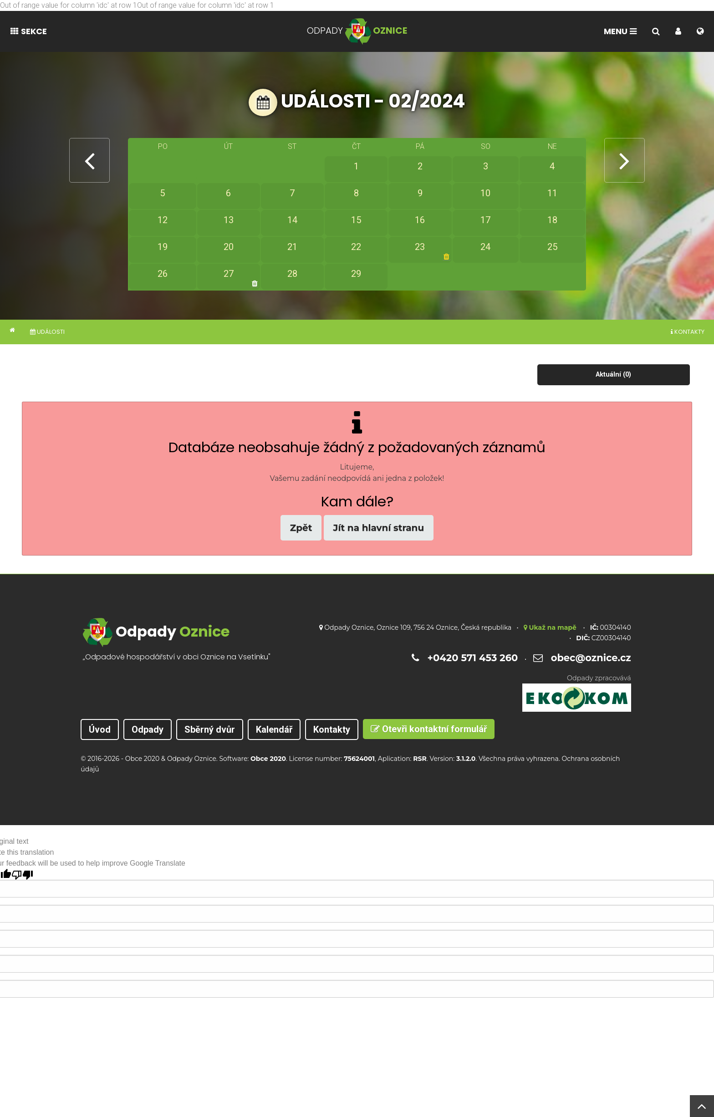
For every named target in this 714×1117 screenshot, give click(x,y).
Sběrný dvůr (209, 729)
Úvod (100, 729)
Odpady (147, 729)
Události (47, 332)
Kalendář (274, 729)
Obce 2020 (142, 759)
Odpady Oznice (191, 759)
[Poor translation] (22, 874)
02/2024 (426, 101)
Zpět (301, 527)
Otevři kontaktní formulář (429, 729)
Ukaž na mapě (550, 627)
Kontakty (687, 332)
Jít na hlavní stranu (378, 527)
